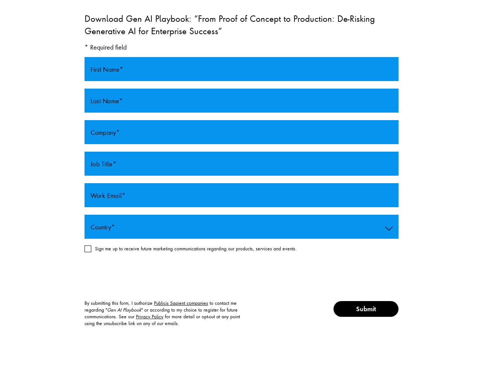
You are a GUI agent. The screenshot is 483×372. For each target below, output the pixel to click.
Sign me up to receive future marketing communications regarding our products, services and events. (196, 248)
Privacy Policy (149, 316)
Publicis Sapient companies (181, 303)
